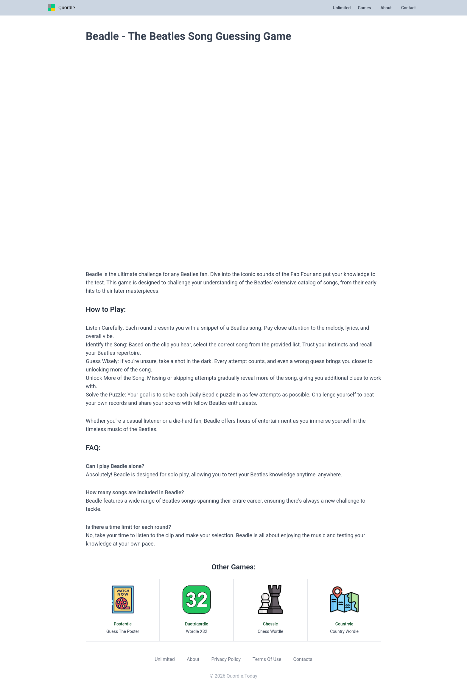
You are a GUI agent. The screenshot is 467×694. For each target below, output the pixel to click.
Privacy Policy (226, 659)
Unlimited (342, 7)
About (386, 7)
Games (364, 7)
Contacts (302, 659)
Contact (408, 7)
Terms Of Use (267, 659)
